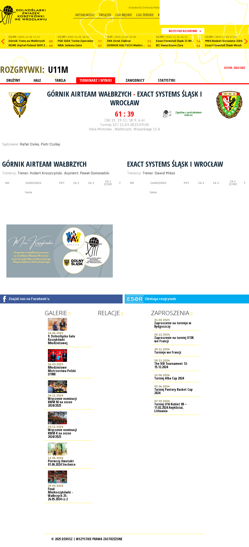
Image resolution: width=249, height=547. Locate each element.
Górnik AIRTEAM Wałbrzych (90, 94)
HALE (37, 80)
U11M (58, 69)
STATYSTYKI (166, 80)
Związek (105, 15)
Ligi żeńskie (145, 15)
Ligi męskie (123, 15)
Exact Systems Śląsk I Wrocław (156, 98)
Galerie (56, 313)
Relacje (109, 313)
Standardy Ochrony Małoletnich (148, 8)
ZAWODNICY (135, 80)
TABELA (60, 80)
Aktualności (84, 15)
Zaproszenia (170, 313)
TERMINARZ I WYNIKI (95, 80)
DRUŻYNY (13, 80)
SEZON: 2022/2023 (235, 68)
